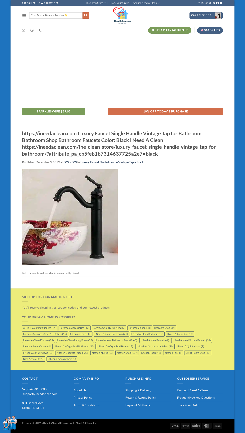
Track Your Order (119, 2)
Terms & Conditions (87, 405)
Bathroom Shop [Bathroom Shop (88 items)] (140, 327)
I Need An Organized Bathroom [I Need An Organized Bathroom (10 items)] (74, 346)
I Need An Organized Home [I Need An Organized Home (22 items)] (115, 346)
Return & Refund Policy (140, 397)
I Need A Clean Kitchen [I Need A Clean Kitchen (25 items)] (38, 340)
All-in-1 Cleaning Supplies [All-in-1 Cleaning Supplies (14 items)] (39, 327)
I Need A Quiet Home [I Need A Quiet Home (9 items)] (190, 346)
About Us (80, 390)
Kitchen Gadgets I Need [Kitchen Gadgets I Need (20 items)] (72, 352)
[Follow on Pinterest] (214, 3)
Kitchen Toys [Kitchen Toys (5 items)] (173, 352)
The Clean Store (96, 3)
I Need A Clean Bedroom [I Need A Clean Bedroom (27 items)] (147, 333)
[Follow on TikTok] (206, 3)
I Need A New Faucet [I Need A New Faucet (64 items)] (154, 340)
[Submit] (85, 15)
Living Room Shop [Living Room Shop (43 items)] (198, 352)
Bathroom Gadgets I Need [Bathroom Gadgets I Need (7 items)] (109, 327)
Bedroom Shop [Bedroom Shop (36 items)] (164, 327)
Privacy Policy (83, 397)
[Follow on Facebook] (199, 3)
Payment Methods (137, 405)
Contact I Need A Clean (192, 390)
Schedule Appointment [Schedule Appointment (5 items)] (62, 358)
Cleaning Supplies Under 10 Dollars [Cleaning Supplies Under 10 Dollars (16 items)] (45, 333)
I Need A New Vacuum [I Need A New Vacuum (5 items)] (37, 346)
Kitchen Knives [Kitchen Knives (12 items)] (102, 352)
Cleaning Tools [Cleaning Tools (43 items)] (80, 333)
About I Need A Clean (146, 3)
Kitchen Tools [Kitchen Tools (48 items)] (151, 352)
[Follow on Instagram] (203, 3)
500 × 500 (70, 162)
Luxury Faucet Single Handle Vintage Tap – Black (112, 162)
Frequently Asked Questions (196, 397)
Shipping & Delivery (138, 390)
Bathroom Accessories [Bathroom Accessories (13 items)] (74, 327)
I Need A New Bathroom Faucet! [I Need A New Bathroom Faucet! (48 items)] (116, 340)
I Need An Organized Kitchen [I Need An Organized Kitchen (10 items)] (154, 346)
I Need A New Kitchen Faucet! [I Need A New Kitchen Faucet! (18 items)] (191, 340)
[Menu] (24, 15)
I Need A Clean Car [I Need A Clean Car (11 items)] (180, 333)
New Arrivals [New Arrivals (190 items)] (33, 358)
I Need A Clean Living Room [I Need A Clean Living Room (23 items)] (75, 340)
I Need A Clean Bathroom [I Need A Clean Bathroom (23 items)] (111, 333)
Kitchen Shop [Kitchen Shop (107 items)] (127, 352)
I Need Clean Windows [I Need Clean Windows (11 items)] (38, 352)
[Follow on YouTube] (221, 3)
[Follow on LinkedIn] (217, 3)
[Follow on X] (210, 3)
